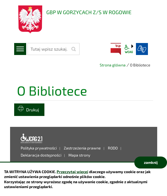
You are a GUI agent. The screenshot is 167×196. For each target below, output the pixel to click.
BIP (116, 49)
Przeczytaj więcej (72, 171)
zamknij (151, 162)
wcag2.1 (129, 49)
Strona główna (113, 65)
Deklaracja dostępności (31, 139)
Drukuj (32, 109)
